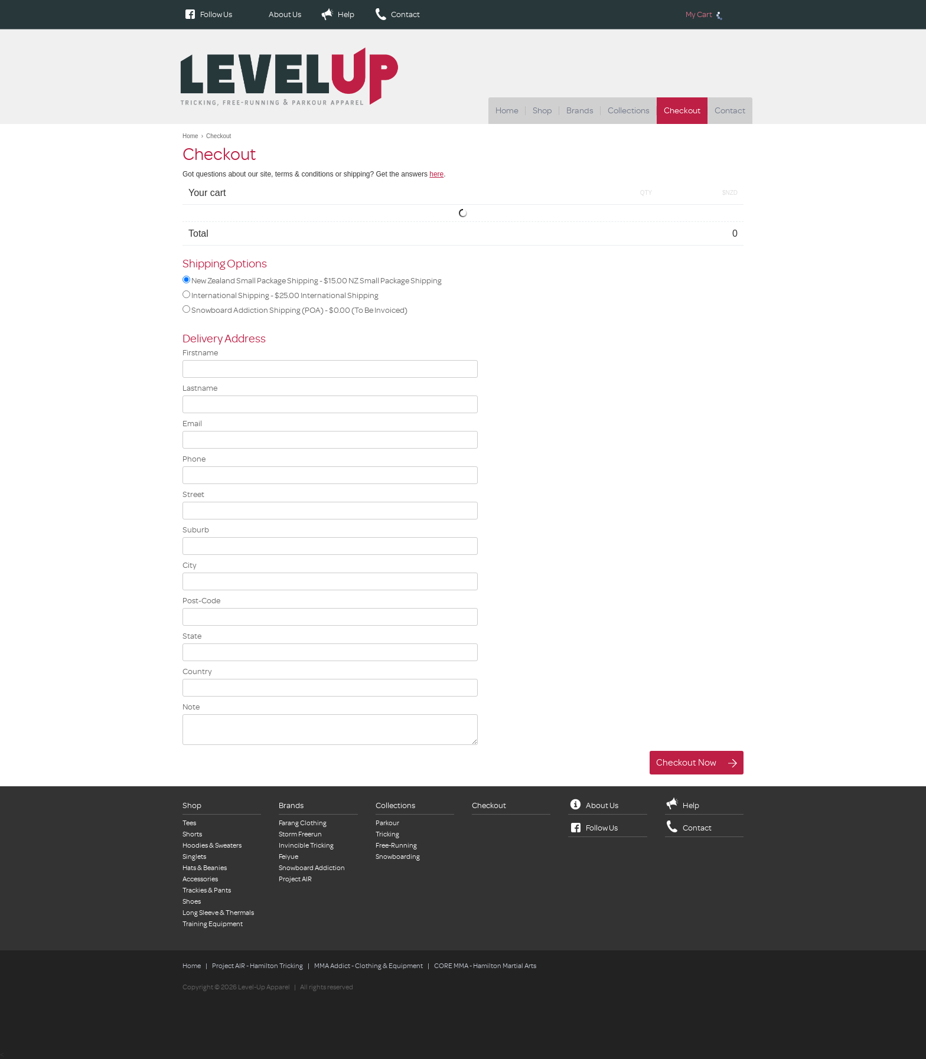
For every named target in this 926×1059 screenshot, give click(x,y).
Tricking (387, 834)
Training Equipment (212, 924)
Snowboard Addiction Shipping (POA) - (294, 310)
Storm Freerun (300, 834)
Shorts (192, 834)
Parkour (387, 823)
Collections (629, 111)
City (189, 565)
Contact (405, 14)
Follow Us (216, 14)
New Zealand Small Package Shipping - (312, 280)
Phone (194, 459)
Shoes (191, 902)
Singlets (194, 857)
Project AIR (295, 879)
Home (507, 111)
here (436, 174)
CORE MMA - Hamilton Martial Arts (485, 966)
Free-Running (396, 845)
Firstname (200, 352)
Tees (189, 823)
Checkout (682, 111)
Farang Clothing (303, 823)
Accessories (200, 879)
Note (191, 706)
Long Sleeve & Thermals (218, 913)
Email (192, 423)
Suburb (195, 529)
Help (346, 14)
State (191, 636)
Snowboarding (398, 857)
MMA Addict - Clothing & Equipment (368, 966)
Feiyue (288, 857)
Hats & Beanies (204, 868)
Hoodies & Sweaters (212, 845)
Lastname (199, 388)
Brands (580, 111)
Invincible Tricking (306, 845)
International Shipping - (280, 295)
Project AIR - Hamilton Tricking (257, 966)
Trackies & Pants (206, 890)
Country (197, 671)
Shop (542, 111)
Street (193, 494)
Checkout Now (686, 763)
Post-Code (201, 600)
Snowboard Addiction (312, 868)
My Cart (706, 14)
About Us (285, 14)
